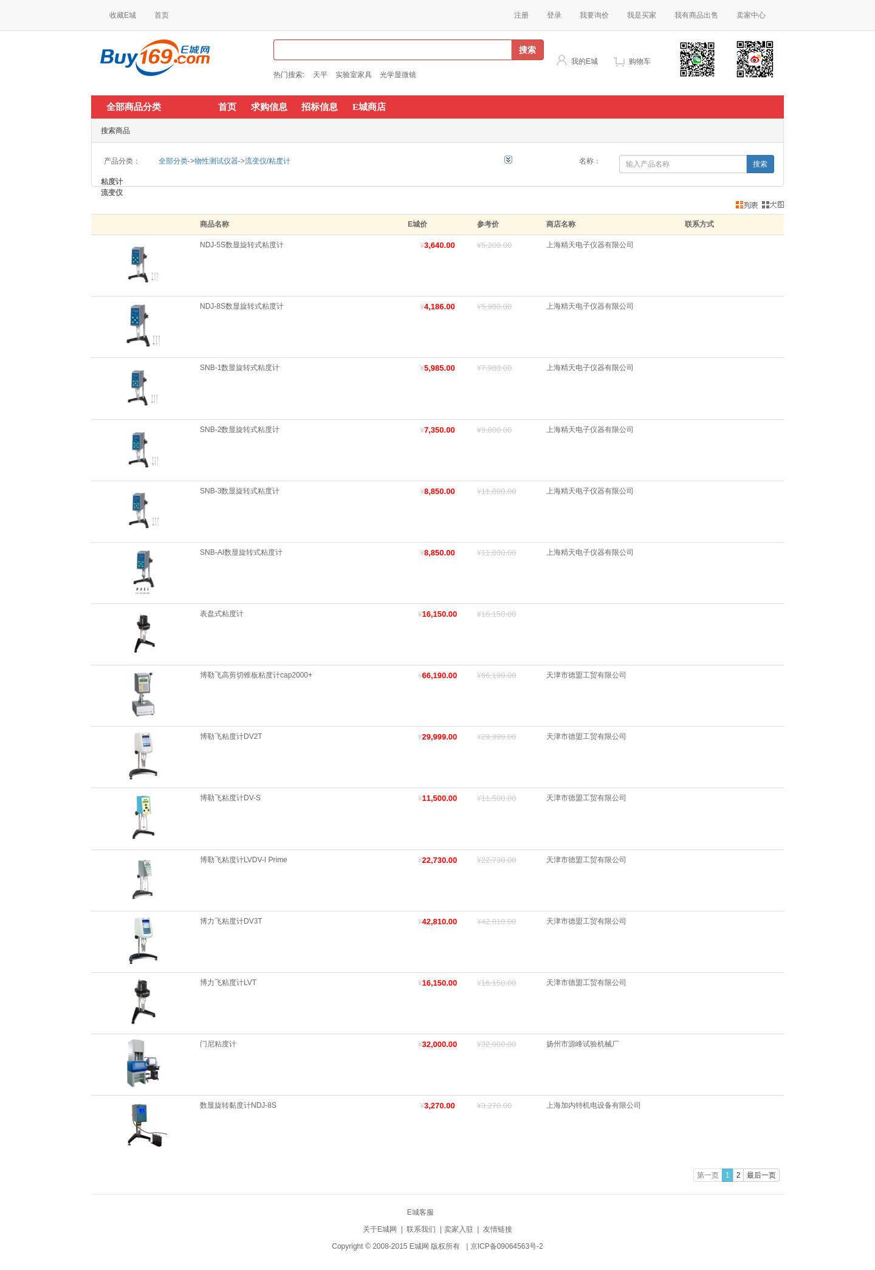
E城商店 (369, 107)
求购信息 (269, 107)
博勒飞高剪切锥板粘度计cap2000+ (256, 675)
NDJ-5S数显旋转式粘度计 (242, 245)
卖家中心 (751, 15)
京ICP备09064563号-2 (506, 1246)
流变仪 (112, 192)
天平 (320, 74)
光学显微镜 (398, 74)
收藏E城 (122, 15)
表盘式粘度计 (222, 613)
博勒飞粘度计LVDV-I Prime (243, 860)
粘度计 (112, 181)
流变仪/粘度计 (267, 161)
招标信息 (319, 107)
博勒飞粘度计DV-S (230, 798)
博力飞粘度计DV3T (231, 921)
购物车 (640, 61)
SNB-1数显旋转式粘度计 (240, 367)
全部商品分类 (133, 107)
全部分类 (173, 161)
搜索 (527, 50)
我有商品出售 (696, 15)
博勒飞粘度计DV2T (231, 736)
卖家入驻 (458, 1229)
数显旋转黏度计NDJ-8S (238, 1105)
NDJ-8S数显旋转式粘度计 (242, 306)
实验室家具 (353, 74)
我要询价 (594, 15)
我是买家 (641, 15)
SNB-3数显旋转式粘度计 (240, 491)
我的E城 (584, 61)
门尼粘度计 (218, 1044)
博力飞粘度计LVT (228, 982)
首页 (161, 15)
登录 (554, 15)
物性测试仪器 (216, 161)
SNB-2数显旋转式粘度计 (240, 429)
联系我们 (421, 1229)
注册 (521, 15)
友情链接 (497, 1229)
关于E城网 (380, 1229)
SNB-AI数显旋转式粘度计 (241, 552)
